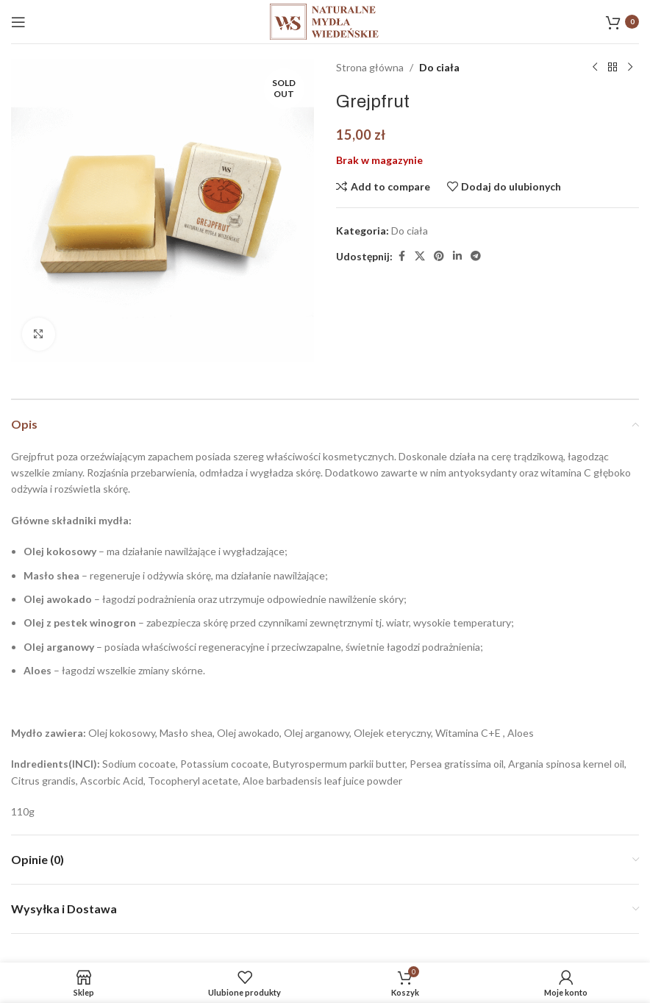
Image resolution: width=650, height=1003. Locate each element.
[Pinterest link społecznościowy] (439, 256)
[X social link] (419, 256)
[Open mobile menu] (18, 22)
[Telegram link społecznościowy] (475, 256)
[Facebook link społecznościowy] (401, 256)
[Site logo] (325, 20)
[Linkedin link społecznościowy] (457, 256)
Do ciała (439, 67)
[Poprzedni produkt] (595, 67)
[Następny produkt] (630, 67)
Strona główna (370, 67)
